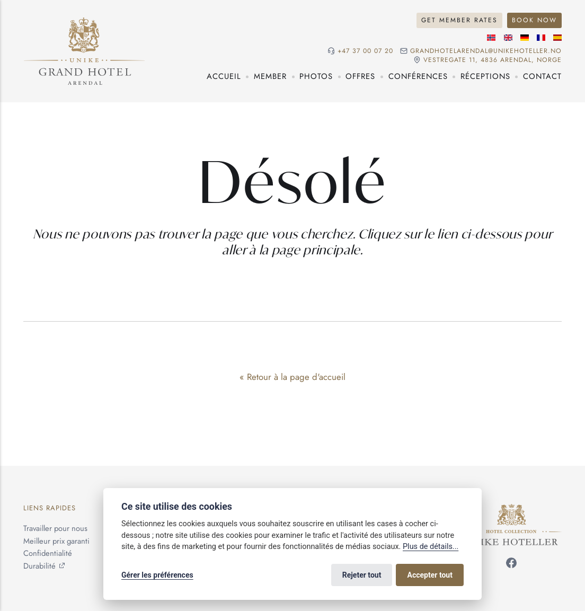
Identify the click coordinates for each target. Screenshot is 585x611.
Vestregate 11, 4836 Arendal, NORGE (492, 60)
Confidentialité (47, 553)
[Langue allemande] (524, 37)
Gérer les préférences (157, 575)
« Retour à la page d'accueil (292, 376)
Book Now (534, 20)
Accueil (224, 76)
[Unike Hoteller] (512, 510)
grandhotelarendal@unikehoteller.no (486, 51)
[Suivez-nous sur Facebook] (511, 564)
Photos (316, 76)
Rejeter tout (362, 575)
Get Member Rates (459, 20)
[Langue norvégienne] (491, 37)
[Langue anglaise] (508, 37)
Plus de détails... (430, 546)
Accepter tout (430, 575)
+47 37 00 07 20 (365, 51)
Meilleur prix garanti (56, 541)
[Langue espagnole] (557, 37)
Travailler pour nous (55, 528)
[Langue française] (541, 37)
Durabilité (39, 566)
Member (270, 76)
